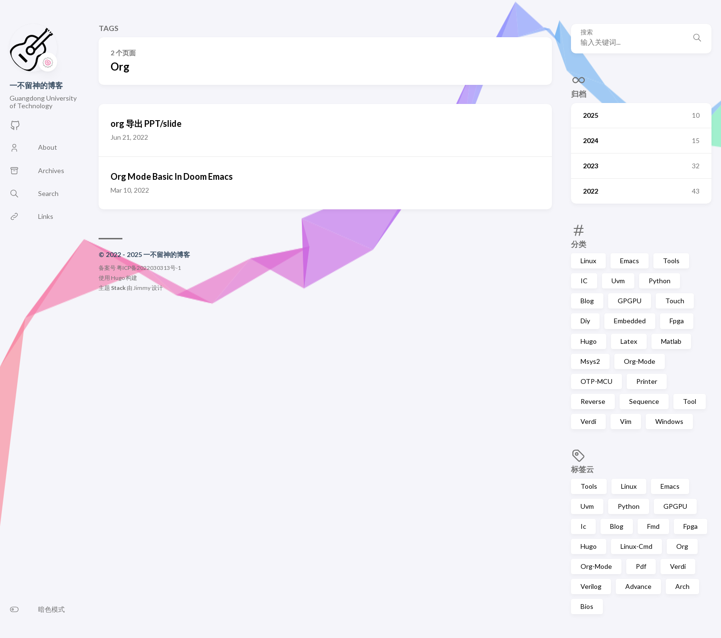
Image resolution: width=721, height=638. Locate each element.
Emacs (629, 261)
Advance (638, 586)
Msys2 (590, 361)
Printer (646, 381)
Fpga (677, 321)
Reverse (593, 401)
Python (660, 281)
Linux (588, 261)
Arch (682, 586)
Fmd (653, 526)
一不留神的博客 (36, 85)
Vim (625, 421)
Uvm (618, 281)
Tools (671, 261)
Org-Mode (639, 361)
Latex (629, 341)
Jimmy (141, 287)
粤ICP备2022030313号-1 (149, 267)
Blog (587, 301)
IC (584, 281)
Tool (689, 401)
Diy (585, 321)
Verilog (591, 586)
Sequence (644, 401)
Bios (587, 606)
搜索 (587, 32)
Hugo (589, 341)
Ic (583, 526)
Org (682, 546)
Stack (118, 287)
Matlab (671, 341)
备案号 (107, 267)
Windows (669, 421)
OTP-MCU (596, 381)
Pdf (641, 566)
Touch (674, 301)
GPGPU (629, 301)
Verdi (588, 421)
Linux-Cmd (636, 546)
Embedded (630, 321)
